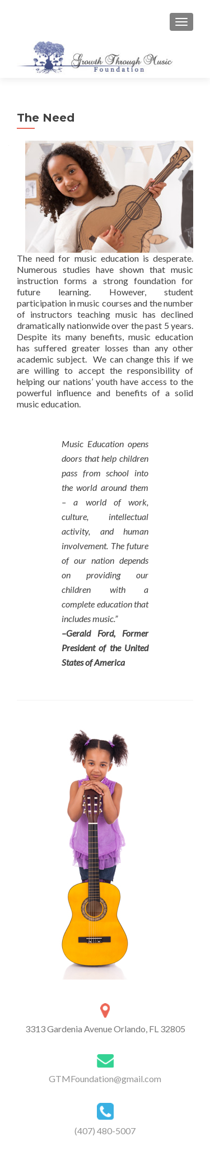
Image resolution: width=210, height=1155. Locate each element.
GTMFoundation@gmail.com (105, 1078)
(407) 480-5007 (105, 1130)
